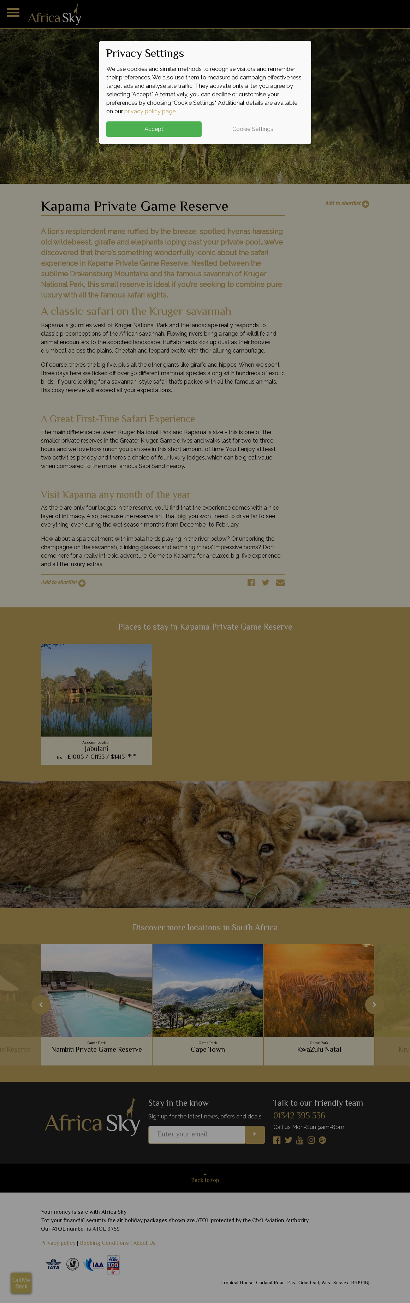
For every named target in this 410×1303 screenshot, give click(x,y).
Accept (154, 129)
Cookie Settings (252, 129)
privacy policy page (150, 111)
